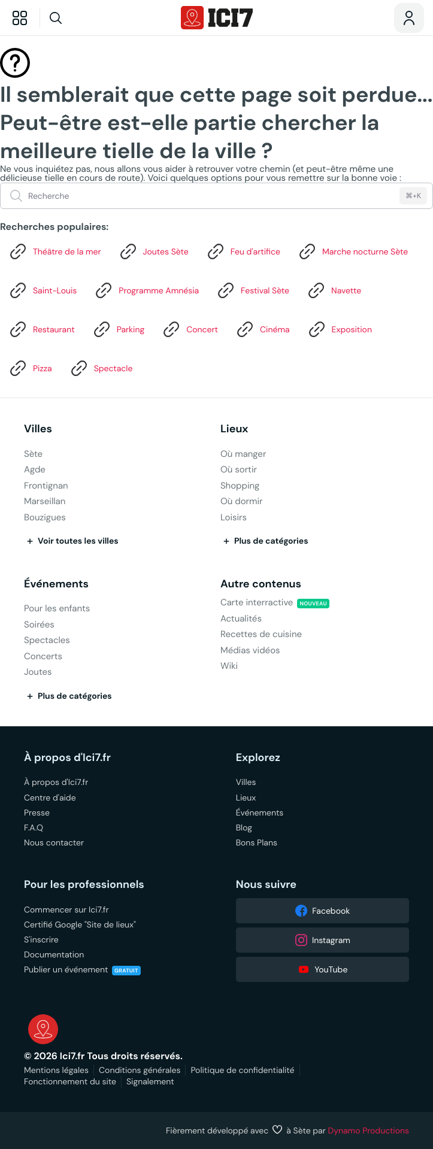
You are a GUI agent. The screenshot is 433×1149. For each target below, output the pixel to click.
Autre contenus (260, 584)
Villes (38, 429)
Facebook (322, 910)
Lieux (234, 429)
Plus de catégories (264, 541)
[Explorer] (20, 18)
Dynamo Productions (369, 1130)
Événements (56, 584)
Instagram (322, 940)
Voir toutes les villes (71, 541)
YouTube (322, 969)
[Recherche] (78, 18)
